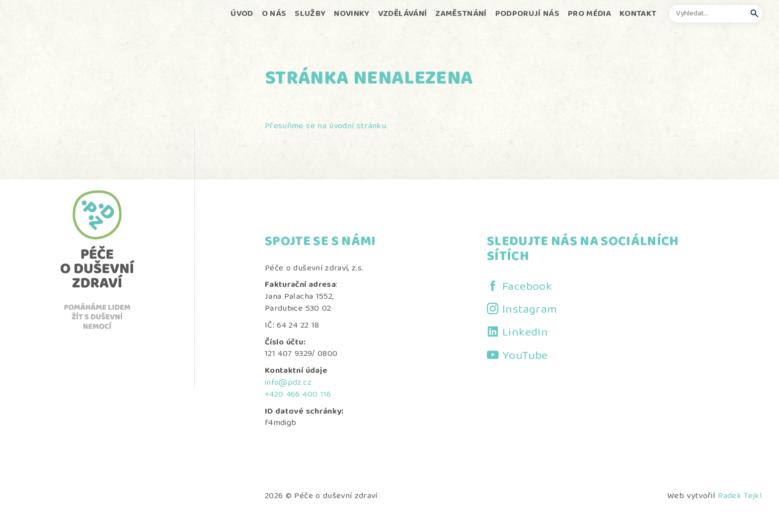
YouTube (524, 356)
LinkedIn (525, 333)
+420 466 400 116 (298, 395)
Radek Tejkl (740, 496)
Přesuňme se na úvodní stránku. (326, 126)
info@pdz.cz (288, 383)
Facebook (527, 287)
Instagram (529, 310)
